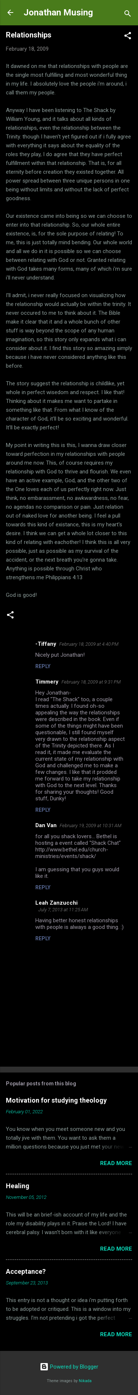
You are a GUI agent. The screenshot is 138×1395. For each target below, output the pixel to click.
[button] (127, 37)
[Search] (127, 15)
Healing (17, 1186)
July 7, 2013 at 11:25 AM (63, 909)
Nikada (85, 1380)
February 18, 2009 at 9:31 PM (91, 682)
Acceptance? (26, 1271)
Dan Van (46, 825)
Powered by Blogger (69, 1366)
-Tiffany (45, 644)
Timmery (47, 681)
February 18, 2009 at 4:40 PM (88, 644)
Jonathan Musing (58, 12)
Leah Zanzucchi (56, 903)
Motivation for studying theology (56, 1100)
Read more (116, 1163)
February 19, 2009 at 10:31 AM (90, 825)
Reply (42, 666)
